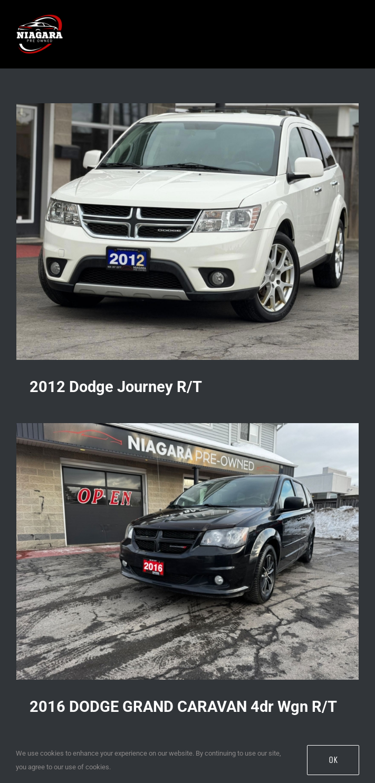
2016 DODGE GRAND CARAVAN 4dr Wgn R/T (183, 707)
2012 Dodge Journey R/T (116, 387)
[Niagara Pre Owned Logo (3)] (39, 11)
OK (333, 760)
